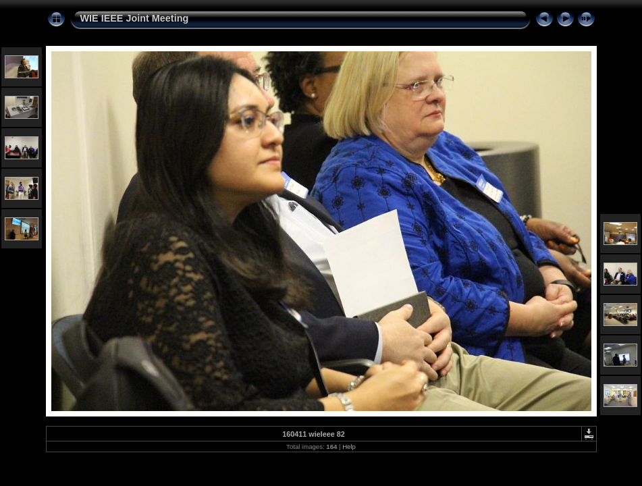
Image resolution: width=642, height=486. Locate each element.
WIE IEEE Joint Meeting (134, 18)
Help (349, 446)
